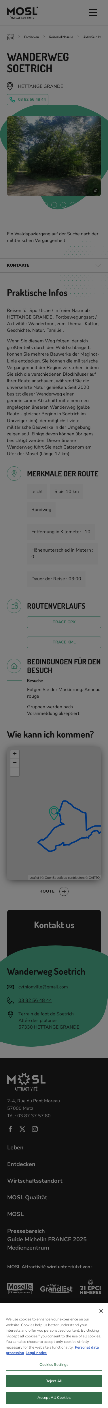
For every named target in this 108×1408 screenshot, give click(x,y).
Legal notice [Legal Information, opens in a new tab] (36, 1357)
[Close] (101, 1315)
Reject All (54, 1385)
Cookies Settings (53, 1369)
